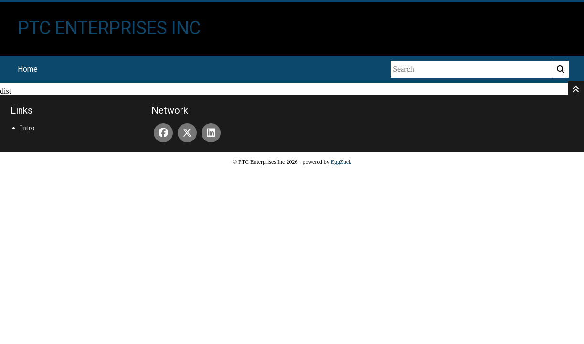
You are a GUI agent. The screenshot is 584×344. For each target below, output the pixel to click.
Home (28, 69)
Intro (27, 128)
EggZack (341, 162)
